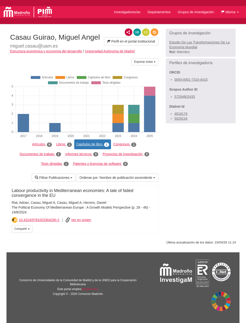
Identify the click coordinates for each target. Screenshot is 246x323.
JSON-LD (137, 32)
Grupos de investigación (196, 12)
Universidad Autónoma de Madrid (110, 51)
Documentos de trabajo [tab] (40, 154)
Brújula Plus (90, 289)
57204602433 (184, 97)
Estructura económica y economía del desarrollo (46, 51)
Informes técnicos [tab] (81, 154)
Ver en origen (81, 220)
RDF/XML (128, 32)
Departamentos (159, 12)
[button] (229, 12)
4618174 (181, 114)
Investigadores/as (127, 12)
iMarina (154, 228)
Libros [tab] (64, 144)
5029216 (181, 118)
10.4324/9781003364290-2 (39, 220)
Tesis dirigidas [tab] (55, 164)
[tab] (201, 33)
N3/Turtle (146, 32)
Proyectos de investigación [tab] (126, 154)
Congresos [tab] (124, 144)
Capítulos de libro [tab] (92, 144)
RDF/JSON (154, 32)
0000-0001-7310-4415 (191, 79)
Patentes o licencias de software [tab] (100, 164)
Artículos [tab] (42, 144)
